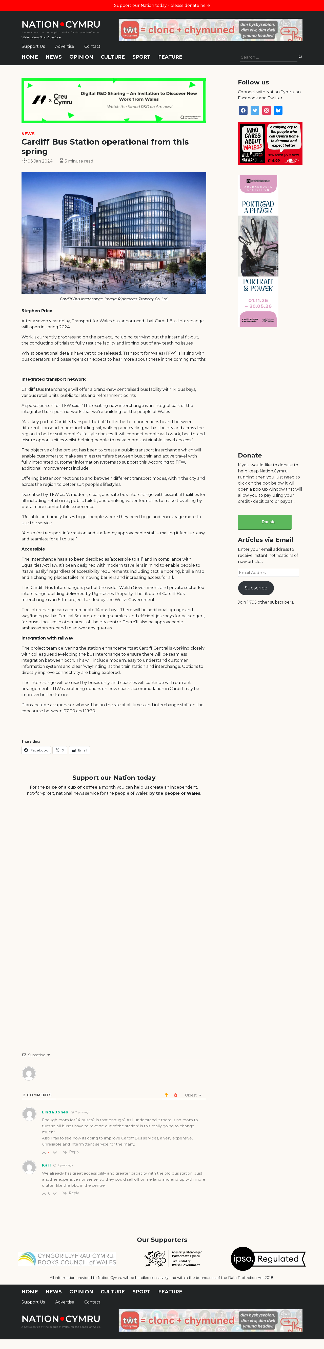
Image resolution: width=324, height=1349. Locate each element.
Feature (170, 57)
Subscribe (256, 588)
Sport (141, 57)
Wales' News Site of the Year (41, 37)
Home (30, 57)
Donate (268, 522)
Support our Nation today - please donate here (162, 5)
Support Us (33, 46)
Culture (113, 57)
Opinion (81, 57)
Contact (92, 46)
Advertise (64, 46)
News (54, 57)
